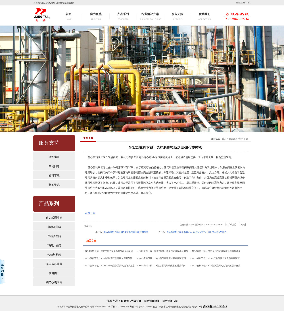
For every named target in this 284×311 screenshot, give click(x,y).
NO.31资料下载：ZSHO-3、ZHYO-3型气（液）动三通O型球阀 (197, 232)
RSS (249, 2)
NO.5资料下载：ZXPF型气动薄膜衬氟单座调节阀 (162, 258)
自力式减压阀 (170, 301)
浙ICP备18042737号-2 (215, 306)
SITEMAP (240, 2)
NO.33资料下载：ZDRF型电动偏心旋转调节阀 (126, 232)
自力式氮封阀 (151, 301)
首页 (224, 138)
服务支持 (233, 138)
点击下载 (90, 213)
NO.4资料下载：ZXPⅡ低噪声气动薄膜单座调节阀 (108, 258)
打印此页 (230, 224)
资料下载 (243, 138)
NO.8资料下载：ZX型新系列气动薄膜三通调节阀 (162, 265)
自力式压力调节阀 (131, 301)
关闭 (243, 224)
